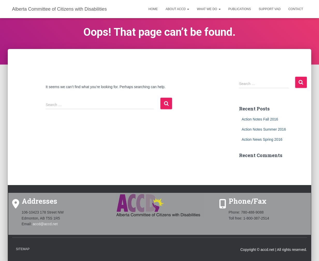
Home (153, 9)
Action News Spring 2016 (262, 139)
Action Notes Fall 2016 (260, 119)
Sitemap (23, 249)
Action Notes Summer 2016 (264, 129)
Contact (295, 9)
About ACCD (177, 9)
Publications (239, 9)
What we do (209, 9)
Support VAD (270, 9)
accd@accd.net (45, 224)
